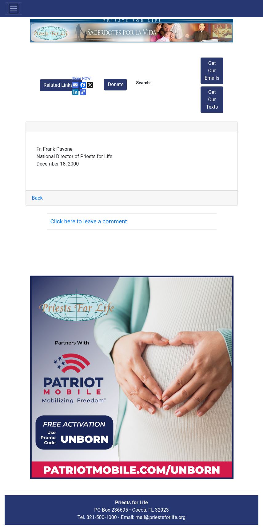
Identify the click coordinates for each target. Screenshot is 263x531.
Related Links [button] (59, 85)
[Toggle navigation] (13, 8)
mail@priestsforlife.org (161, 517)
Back (37, 198)
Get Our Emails (212, 70)
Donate (116, 84)
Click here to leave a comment (88, 221)
